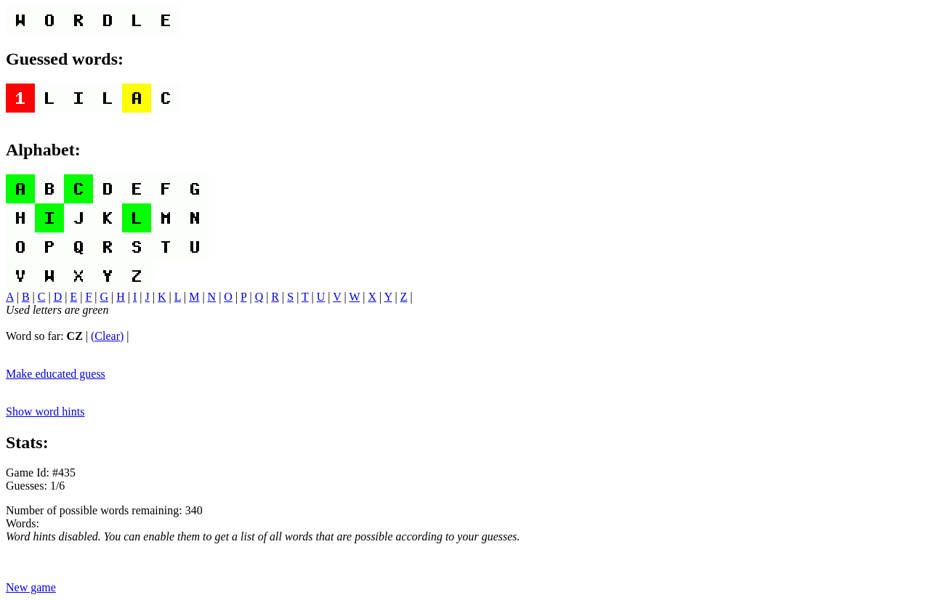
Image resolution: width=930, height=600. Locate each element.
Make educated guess (55, 374)
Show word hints (45, 411)
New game (31, 587)
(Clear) (107, 336)
